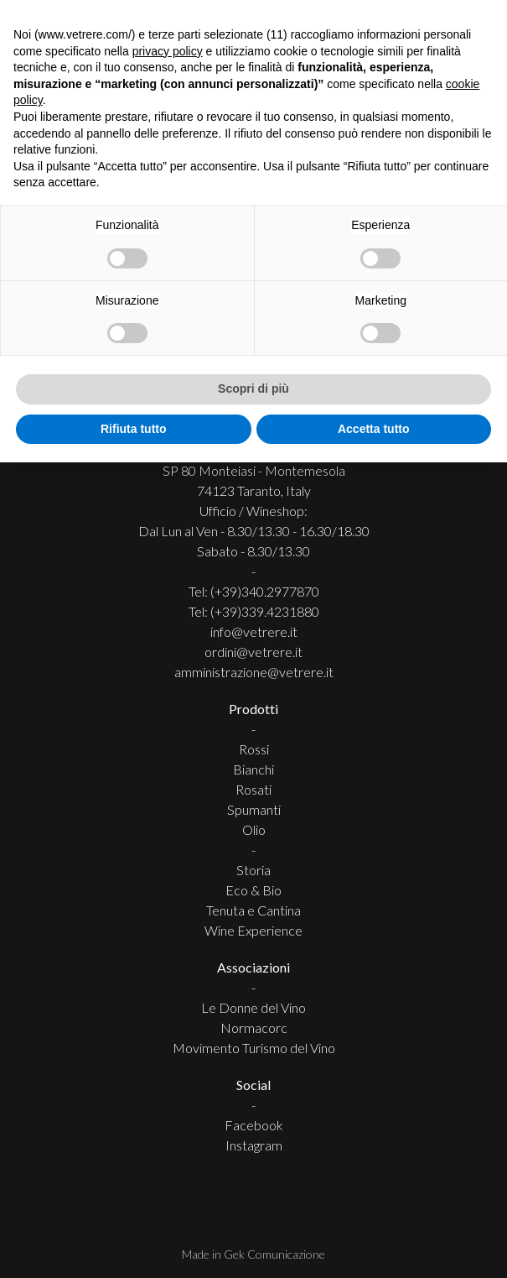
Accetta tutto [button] (374, 429)
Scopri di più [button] (253, 388)
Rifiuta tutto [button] (134, 429)
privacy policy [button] (167, 51)
